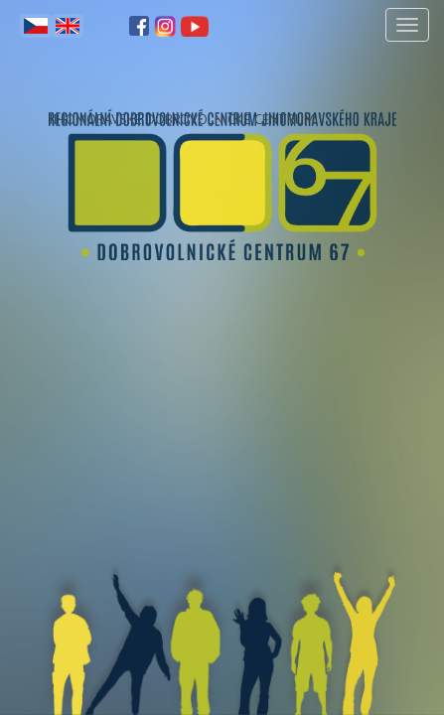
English (67, 26)
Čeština (36, 26)
